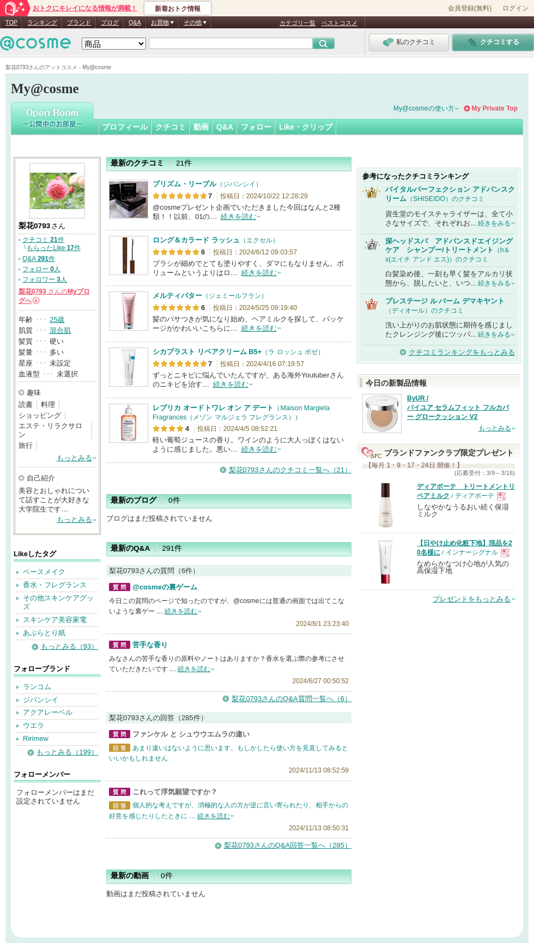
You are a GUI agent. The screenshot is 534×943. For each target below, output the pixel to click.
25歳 (57, 319)
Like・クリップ (305, 127)
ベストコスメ (339, 23)
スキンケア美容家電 (55, 620)
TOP (11, 22)
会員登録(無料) (469, 8)
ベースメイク (44, 572)
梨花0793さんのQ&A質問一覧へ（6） (291, 699)
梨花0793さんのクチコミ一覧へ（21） (290, 470)
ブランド (79, 22)
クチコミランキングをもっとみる (462, 352)
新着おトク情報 (178, 9)
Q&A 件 (38, 259)
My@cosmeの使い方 (423, 108)
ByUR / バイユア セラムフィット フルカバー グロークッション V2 (458, 407)
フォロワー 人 (44, 279)
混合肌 (60, 330)
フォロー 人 (41, 269)
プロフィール (125, 127)
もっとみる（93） (69, 646)
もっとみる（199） (67, 752)
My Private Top (495, 108)
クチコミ (170, 127)
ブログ (110, 22)
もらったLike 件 (54, 248)
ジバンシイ (40, 700)
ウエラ (33, 725)
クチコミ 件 (43, 240)
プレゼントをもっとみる (472, 599)
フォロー (256, 127)
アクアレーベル (47, 712)
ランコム (37, 687)
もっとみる (74, 458)
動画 (201, 127)
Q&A (135, 22)
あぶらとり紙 (44, 633)
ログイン (515, 8)
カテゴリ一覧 (297, 23)
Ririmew (35, 738)
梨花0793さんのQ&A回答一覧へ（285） (287, 845)
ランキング (42, 22)
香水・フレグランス (55, 585)
